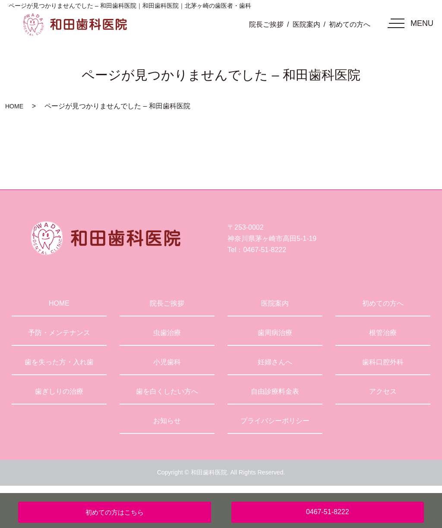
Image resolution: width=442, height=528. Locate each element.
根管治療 (383, 332)
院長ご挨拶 (266, 24)
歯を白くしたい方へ (167, 391)
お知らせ (167, 420)
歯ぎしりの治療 (59, 391)
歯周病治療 (275, 332)
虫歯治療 (167, 332)
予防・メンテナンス (59, 332)
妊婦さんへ (275, 362)
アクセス (383, 391)
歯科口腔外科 (383, 362)
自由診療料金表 (275, 391)
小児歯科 (167, 362)
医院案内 (306, 24)
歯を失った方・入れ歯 (59, 362)
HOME (14, 106)
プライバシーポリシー (274, 420)
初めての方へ (349, 24)
